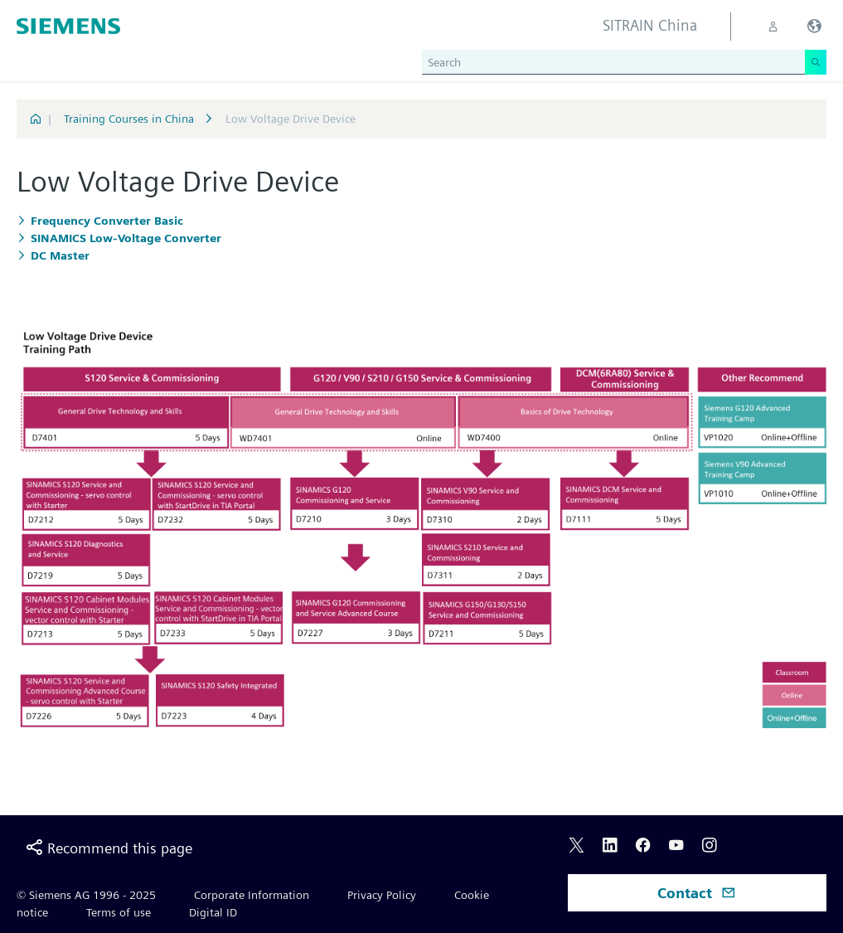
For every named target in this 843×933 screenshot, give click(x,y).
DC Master (60, 255)
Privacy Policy (381, 894)
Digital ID (213, 912)
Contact (696, 892)
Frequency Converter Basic (107, 220)
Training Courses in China (130, 118)
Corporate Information (251, 894)
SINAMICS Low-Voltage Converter (126, 238)
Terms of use (118, 912)
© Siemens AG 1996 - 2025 (86, 894)
